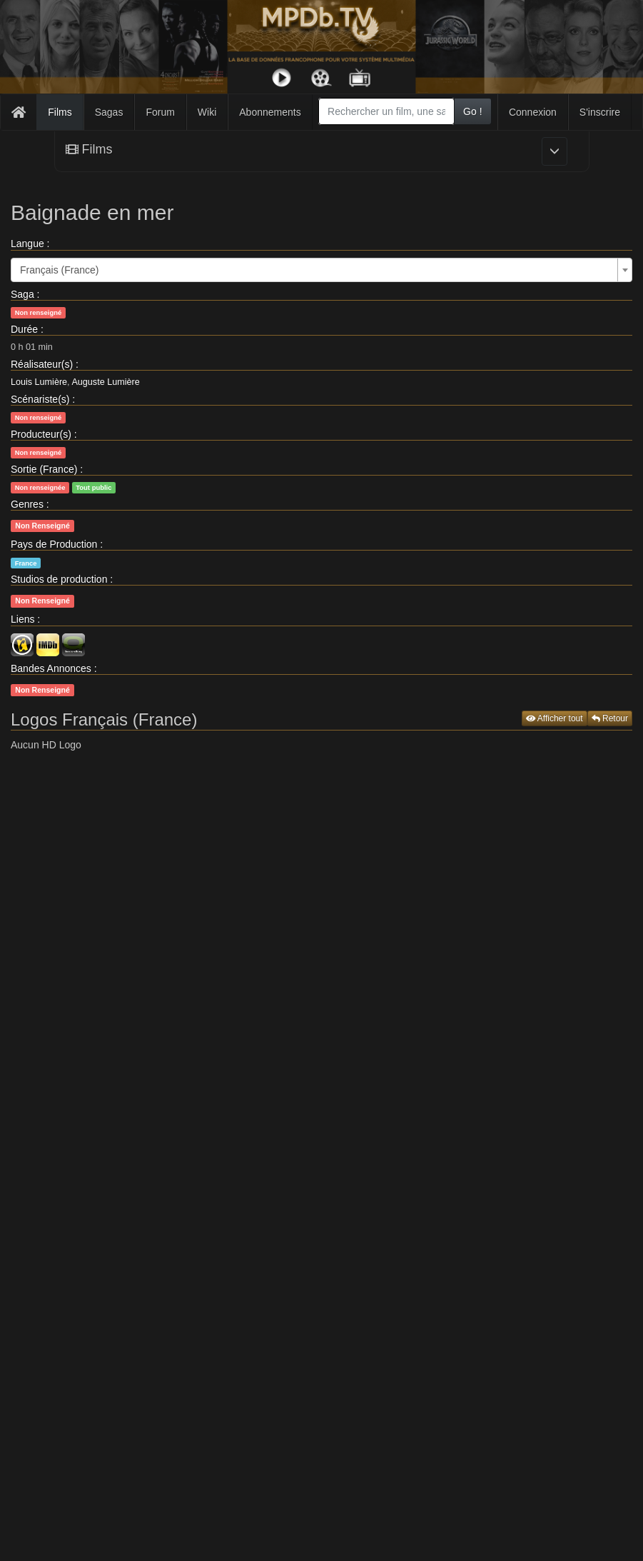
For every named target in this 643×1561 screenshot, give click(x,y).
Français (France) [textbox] (59, 270)
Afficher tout (554, 718)
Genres (27, 504)
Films (59, 112)
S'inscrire (599, 112)
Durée (24, 329)
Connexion (533, 112)
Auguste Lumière (105, 382)
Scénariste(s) (40, 399)
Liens (22, 619)
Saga (22, 294)
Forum (160, 112)
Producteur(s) (41, 434)
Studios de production (59, 579)
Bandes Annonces (51, 668)
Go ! (472, 111)
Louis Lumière (39, 382)
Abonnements (269, 112)
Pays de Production (54, 544)
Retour (610, 718)
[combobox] (386, 111)
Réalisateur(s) (42, 364)
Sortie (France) (44, 469)
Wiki (207, 112)
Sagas (109, 112)
